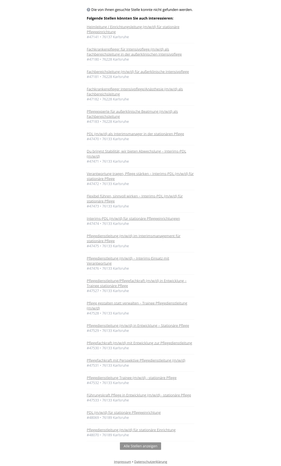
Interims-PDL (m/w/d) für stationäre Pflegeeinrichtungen (133, 218)
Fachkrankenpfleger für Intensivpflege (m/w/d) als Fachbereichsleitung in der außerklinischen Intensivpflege (134, 52)
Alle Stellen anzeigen (140, 446)
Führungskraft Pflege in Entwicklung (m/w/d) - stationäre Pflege (139, 395)
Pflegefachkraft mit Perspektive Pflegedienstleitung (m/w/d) (136, 360)
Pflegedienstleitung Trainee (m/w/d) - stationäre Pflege (132, 377)
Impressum (122, 462)
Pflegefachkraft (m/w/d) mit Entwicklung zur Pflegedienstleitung (139, 342)
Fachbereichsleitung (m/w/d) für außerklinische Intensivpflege (138, 71)
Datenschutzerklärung (150, 462)
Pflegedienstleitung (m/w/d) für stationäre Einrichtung (131, 429)
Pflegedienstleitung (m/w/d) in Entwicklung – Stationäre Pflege (138, 325)
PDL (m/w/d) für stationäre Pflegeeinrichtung (124, 412)
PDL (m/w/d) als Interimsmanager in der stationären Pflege (135, 133)
